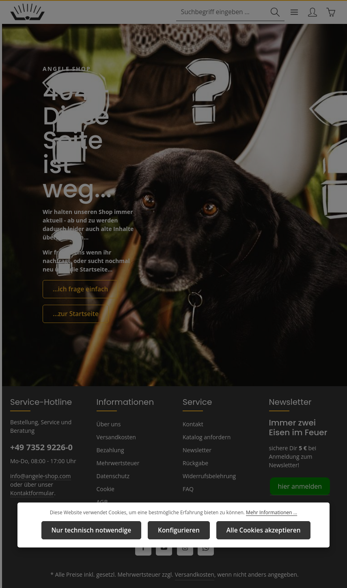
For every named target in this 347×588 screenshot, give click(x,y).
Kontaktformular (30, 476)
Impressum (111, 499)
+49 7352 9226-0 (41, 431)
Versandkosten (115, 421)
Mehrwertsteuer (116, 447)
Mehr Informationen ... (267, 513)
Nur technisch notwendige (97, 530)
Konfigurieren (178, 530)
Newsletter (196, 434)
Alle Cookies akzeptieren (256, 530)
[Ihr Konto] (311, 12)
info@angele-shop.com (39, 459)
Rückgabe (195, 447)
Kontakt (192, 408)
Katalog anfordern (205, 421)
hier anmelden (298, 469)
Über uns (108, 408)
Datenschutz (112, 460)
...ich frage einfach (78, 265)
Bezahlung (110, 434)
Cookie (105, 473)
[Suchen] (272, 12)
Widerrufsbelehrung (207, 460)
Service (196, 385)
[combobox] (223, 12)
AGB (103, 486)
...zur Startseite (73, 289)
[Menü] (292, 12)
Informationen (121, 385)
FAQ (188, 473)
